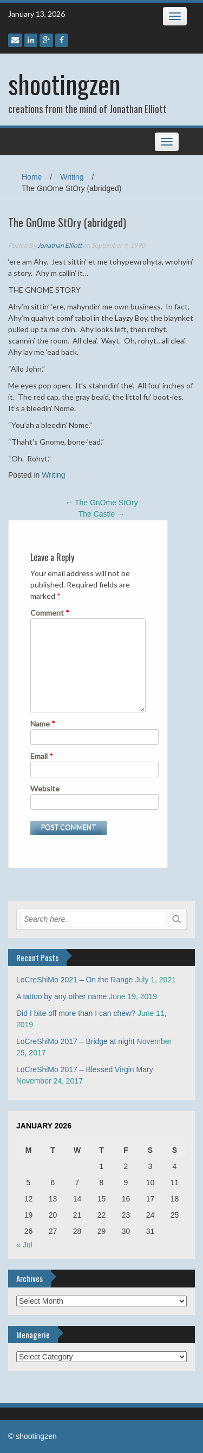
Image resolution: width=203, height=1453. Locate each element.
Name (42, 723)
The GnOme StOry (101, 502)
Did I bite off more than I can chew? (75, 1013)
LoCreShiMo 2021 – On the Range (74, 979)
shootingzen (64, 83)
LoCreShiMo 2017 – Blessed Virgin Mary (84, 1069)
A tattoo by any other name (61, 996)
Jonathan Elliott (59, 245)
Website (45, 788)
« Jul (24, 1244)
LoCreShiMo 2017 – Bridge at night (75, 1041)
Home (32, 177)
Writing (71, 177)
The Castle (101, 514)
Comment (49, 612)
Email (41, 756)
